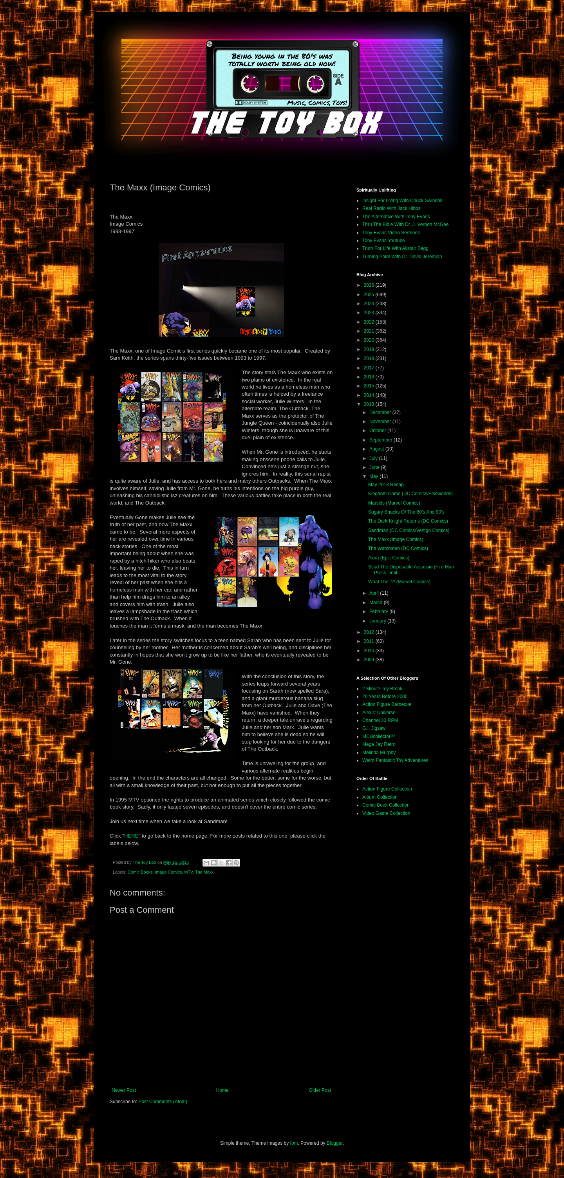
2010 (370, 650)
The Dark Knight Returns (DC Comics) (408, 521)
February (379, 611)
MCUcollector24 (379, 736)
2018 (370, 358)
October (378, 430)
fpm (294, 1143)
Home (222, 1090)
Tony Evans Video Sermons (391, 232)
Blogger (335, 1143)
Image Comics (168, 872)
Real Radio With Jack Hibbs (391, 208)
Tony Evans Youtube (383, 240)
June (375, 467)
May (374, 476)
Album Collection (380, 797)
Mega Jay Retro (379, 744)
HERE (131, 836)
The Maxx (204, 872)
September (381, 440)
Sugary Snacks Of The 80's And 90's (406, 512)
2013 (370, 404)
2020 (370, 340)
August (377, 449)
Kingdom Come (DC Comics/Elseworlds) (410, 493)
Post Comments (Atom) (162, 1101)
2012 (370, 632)
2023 (370, 312)
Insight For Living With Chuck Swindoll (402, 200)
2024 (370, 303)
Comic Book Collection (386, 805)
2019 (370, 349)
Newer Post (124, 1090)
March (376, 602)
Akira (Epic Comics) (388, 558)
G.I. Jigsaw (373, 728)
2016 (370, 377)
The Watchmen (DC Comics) (398, 548)
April (374, 593)
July (374, 458)
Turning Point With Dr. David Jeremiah (402, 256)
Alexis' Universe (379, 712)
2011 (370, 641)
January (378, 621)
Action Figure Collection (387, 789)
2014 (370, 395)
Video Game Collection (386, 813)
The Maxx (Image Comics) (395, 539)
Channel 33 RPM (380, 720)
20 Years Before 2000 (384, 696)
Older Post (320, 1090)
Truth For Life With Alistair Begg (395, 248)
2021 (370, 331)
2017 (370, 368)
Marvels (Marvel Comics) (394, 503)
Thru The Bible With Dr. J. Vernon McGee (405, 224)
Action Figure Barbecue (386, 704)
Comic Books (140, 872)
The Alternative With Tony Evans (396, 216)
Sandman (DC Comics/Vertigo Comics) (408, 530)
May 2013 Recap (386, 484)
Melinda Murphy (379, 752)
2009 (370, 659)
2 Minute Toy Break (382, 688)
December (380, 412)
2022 (370, 322)
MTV (188, 872)
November (380, 421)
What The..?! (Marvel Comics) (399, 581)
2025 (370, 294)
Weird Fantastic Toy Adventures (395, 760)
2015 (370, 386)
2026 (370, 285)
